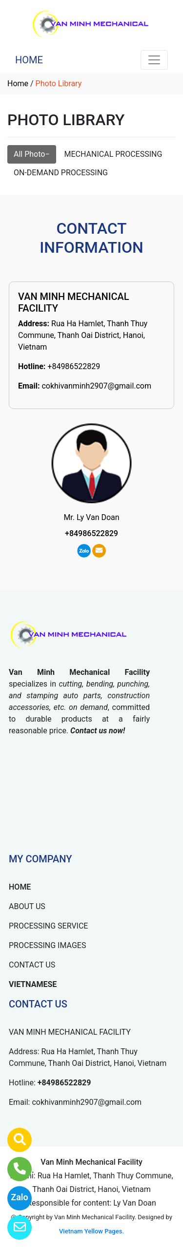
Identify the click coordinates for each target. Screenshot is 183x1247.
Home (17, 83)
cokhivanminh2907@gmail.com (96, 386)
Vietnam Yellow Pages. (91, 1231)
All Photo (29, 154)
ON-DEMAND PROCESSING (61, 172)
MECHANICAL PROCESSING (113, 154)
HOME (29, 60)
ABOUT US (27, 906)
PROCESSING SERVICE (48, 926)
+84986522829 (73, 366)
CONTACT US (32, 964)
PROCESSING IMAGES (47, 945)
